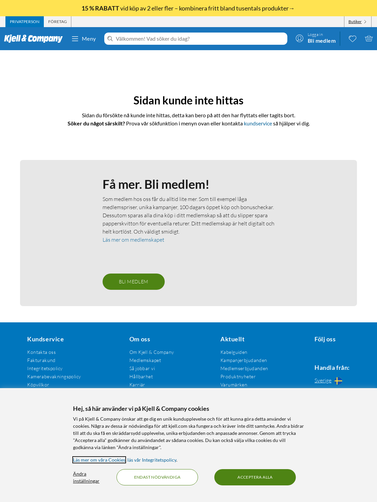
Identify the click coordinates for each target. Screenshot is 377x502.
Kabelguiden (230, 351)
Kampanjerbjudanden (240, 359)
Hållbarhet (139, 375)
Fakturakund (40, 359)
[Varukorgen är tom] (369, 38)
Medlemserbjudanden (241, 367)
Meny (83, 39)
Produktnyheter (234, 375)
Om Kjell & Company (149, 351)
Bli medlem (133, 280)
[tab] (24, 21)
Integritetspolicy (44, 367)
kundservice (258, 114)
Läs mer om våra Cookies (99, 460)
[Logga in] (315, 38)
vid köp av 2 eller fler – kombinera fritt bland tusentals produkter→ (189, 8)
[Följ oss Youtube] (346, 350)
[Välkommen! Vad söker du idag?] (200, 39)
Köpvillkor (37, 383)
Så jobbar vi (140, 367)
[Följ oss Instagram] (330, 350)
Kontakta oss (40, 351)
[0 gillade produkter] (352, 38)
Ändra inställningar (86, 477)
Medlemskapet (143, 359)
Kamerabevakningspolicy (53, 375)
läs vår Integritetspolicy (151, 460)
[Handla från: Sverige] (330, 380)
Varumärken (230, 383)
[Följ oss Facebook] (314, 350)
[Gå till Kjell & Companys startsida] (35, 39)
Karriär (135, 383)
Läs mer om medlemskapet (133, 238)
